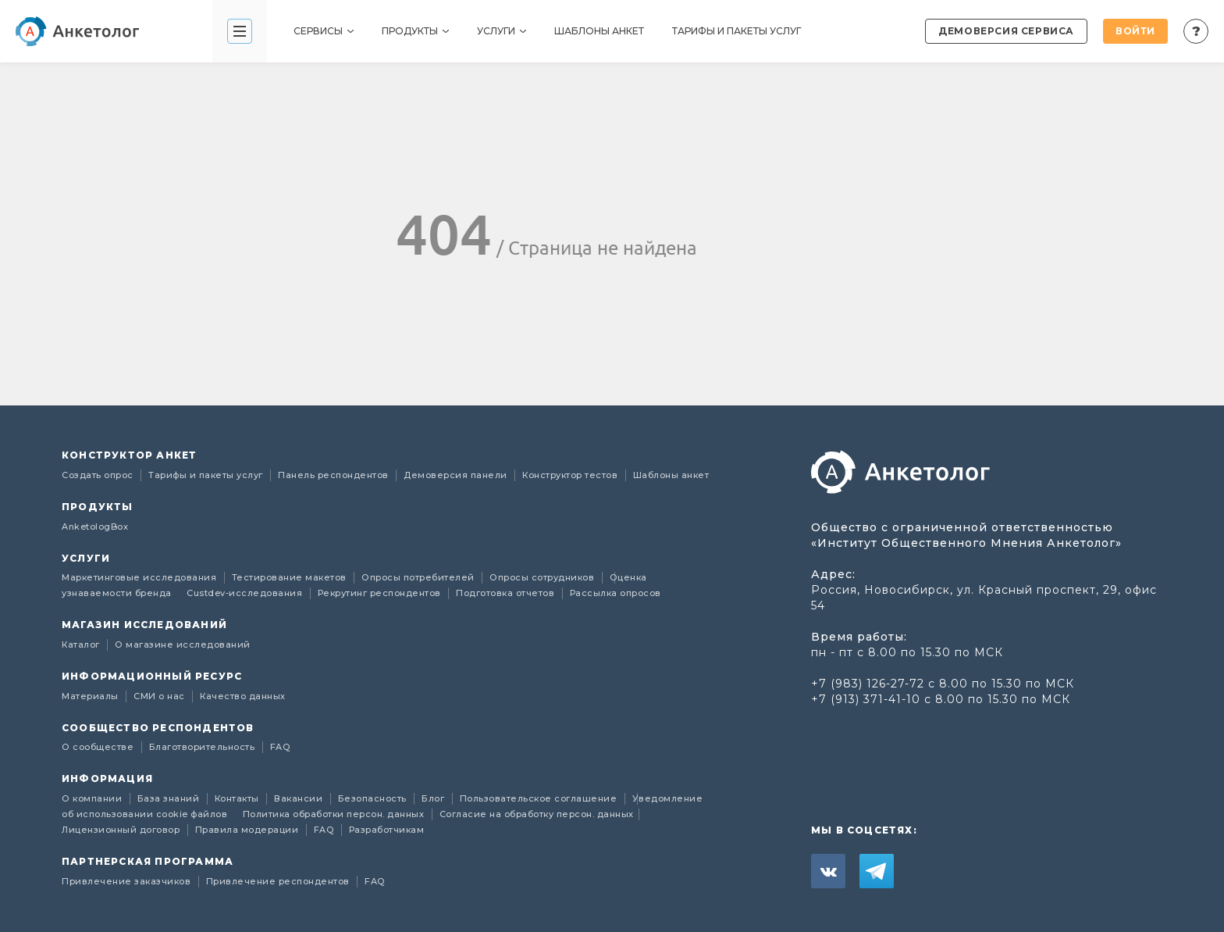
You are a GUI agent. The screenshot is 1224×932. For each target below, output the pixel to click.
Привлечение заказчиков (128, 881)
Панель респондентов (334, 475)
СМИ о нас (160, 696)
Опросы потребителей (419, 577)
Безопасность (374, 798)
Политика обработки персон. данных (335, 814)
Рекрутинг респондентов (381, 592)
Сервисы (324, 31)
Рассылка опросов (615, 592)
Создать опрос (99, 475)
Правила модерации (248, 829)
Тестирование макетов (291, 577)
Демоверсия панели (457, 475)
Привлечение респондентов (279, 881)
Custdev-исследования (246, 592)
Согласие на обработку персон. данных (536, 814)
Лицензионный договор (122, 829)
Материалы (91, 696)
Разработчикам (387, 829)
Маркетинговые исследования (140, 577)
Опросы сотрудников (543, 577)
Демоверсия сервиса (1006, 31)
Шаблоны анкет (599, 31)
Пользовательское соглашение (540, 798)
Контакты (238, 798)
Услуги (501, 31)
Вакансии (300, 798)
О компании (93, 798)
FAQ (280, 746)
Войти (1135, 31)
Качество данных (243, 696)
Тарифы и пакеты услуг (736, 31)
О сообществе (99, 746)
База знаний (169, 798)
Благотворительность (203, 746)
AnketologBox (95, 526)
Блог (434, 798)
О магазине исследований (183, 644)
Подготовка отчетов (506, 592)
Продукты (415, 31)
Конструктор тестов (571, 475)
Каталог (82, 644)
